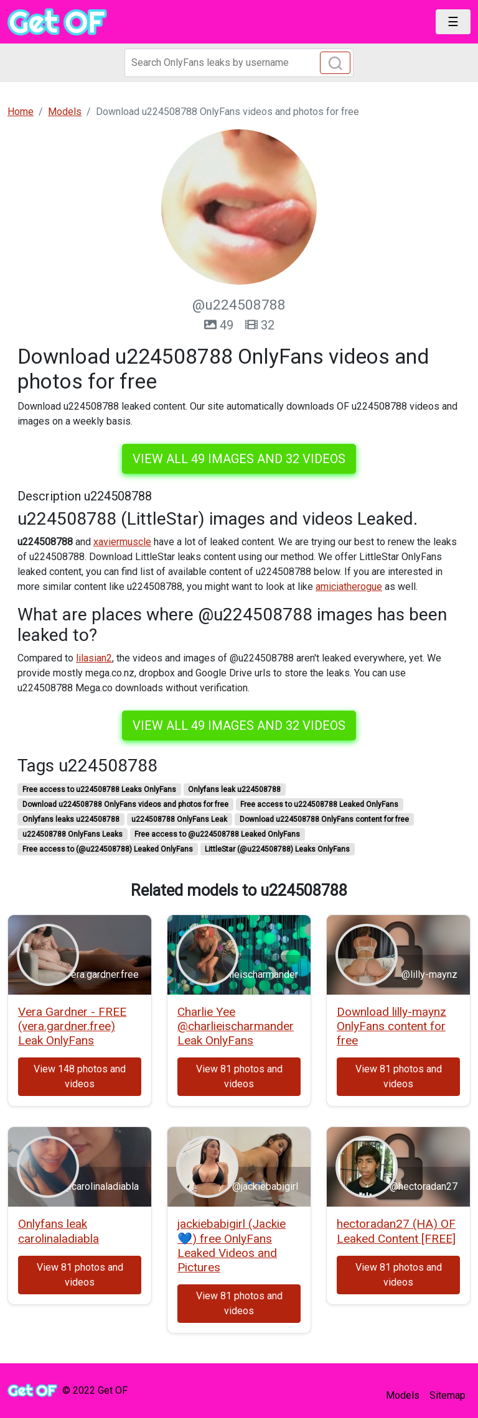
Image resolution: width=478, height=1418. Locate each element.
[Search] (239, 62)
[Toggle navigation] (453, 21)
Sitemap (447, 1395)
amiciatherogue (349, 586)
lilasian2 (94, 658)
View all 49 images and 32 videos (239, 458)
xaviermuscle (122, 542)
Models (402, 1395)
